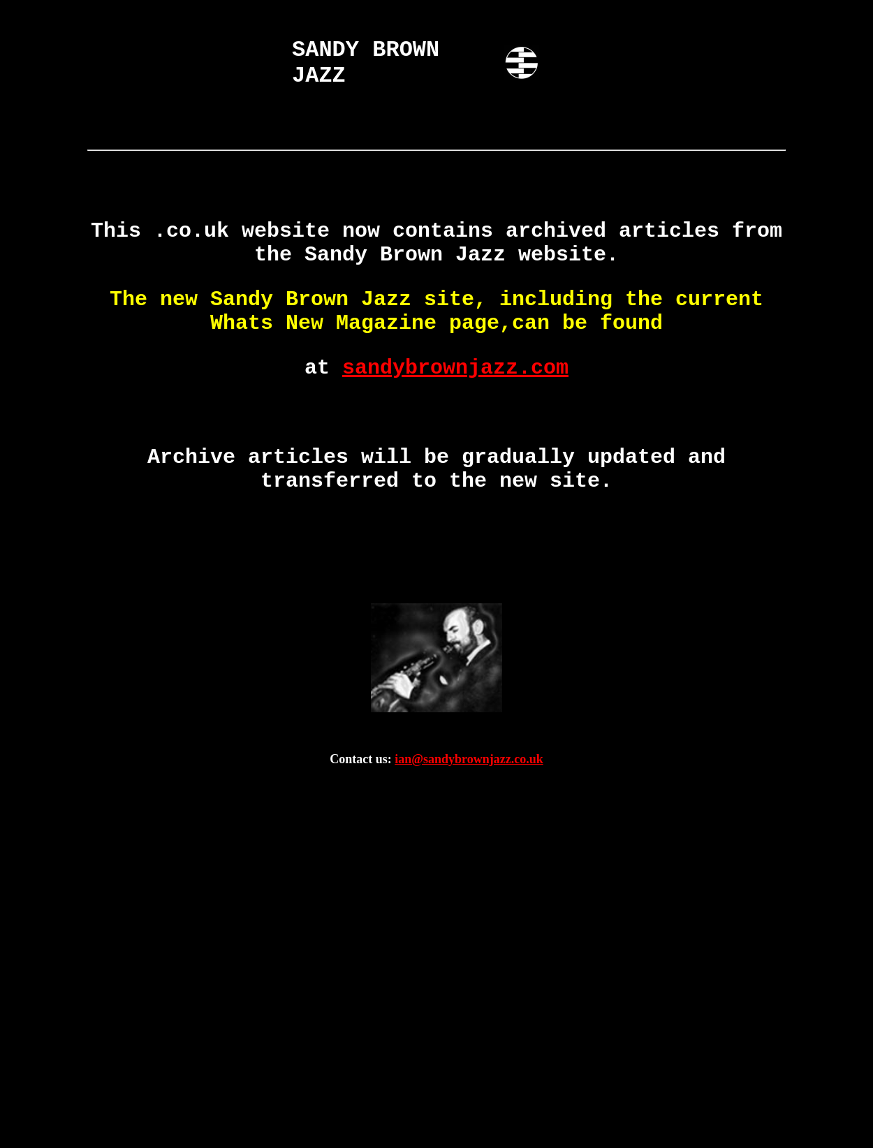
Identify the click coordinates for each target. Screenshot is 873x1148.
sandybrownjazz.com (455, 368)
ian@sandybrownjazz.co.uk (469, 759)
